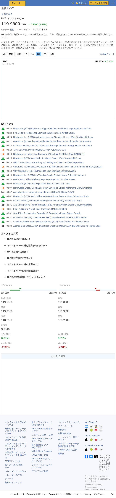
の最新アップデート (42, 429)
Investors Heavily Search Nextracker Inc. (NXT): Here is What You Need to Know (51, 221)
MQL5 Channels (92, 435)
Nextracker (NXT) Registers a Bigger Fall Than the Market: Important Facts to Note (52, 128)
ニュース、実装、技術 (42, 435)
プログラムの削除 (40, 471)
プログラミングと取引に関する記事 (15, 438)
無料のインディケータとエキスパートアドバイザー (15, 431)
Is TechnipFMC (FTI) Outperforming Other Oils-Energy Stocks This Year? (47, 200)
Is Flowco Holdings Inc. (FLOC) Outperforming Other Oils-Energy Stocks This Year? (52, 145)
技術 (12, 29)
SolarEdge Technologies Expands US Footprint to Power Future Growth (46, 213)
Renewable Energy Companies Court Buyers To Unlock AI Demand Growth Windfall (52, 188)
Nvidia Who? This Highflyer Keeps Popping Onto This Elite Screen (44, 179)
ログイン (82, 3)
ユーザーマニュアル (42, 439)
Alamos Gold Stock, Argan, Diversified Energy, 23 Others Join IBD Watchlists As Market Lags (56, 226)
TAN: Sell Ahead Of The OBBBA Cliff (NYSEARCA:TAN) (39, 150)
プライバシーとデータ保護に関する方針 (68, 444)
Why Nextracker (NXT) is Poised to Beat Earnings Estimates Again (44, 171)
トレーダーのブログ (14, 475)
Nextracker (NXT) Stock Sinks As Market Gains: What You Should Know (47, 158)
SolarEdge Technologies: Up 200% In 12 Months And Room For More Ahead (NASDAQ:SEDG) (57, 166)
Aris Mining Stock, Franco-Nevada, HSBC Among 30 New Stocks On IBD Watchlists (52, 205)
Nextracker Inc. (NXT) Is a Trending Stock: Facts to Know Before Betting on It (49, 175)
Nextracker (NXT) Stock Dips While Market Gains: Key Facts (41, 183)
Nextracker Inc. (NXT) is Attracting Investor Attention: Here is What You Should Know (53, 137)
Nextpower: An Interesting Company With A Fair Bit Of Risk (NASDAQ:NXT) (48, 154)
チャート (9, 478)
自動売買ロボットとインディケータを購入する (15, 455)
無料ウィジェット (13, 482)
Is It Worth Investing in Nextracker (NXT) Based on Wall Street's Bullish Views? (50, 217)
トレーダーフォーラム (15, 471)
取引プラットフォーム (43, 423)
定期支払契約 (64, 433)
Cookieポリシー (56, 494)
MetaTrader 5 (91, 422)
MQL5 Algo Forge (40, 455)
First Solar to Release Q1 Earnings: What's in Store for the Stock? (44, 133)
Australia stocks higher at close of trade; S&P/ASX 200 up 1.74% (43, 192)
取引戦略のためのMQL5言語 (40, 446)
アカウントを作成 (98, 3)
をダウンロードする (42, 459)
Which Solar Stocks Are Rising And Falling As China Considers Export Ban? (48, 162)
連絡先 (61, 453)
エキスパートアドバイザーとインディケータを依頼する (15, 446)
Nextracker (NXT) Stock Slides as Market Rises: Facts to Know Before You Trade (51, 196)
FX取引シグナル (12, 461)
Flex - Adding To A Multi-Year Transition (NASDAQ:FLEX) (40, 209)
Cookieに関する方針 (67, 449)
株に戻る (8, 14)
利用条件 (62, 430)
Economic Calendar (94, 445)
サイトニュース (65, 426)
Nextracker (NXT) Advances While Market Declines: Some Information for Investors (52, 141)
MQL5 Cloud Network (42, 451)
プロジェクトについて (68, 422)
